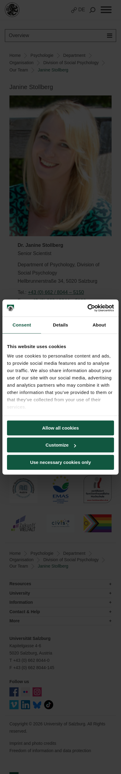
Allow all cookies (60, 427)
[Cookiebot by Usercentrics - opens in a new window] (87, 308)
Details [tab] (60, 324)
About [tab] (99, 324)
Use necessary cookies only (60, 462)
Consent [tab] (21, 324)
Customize (61, 444)
